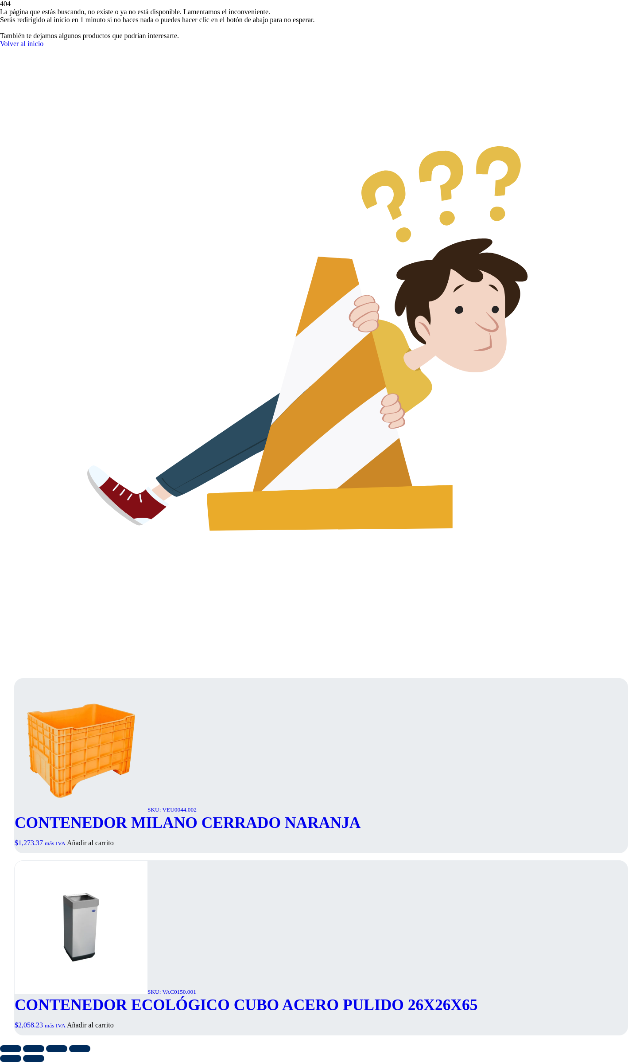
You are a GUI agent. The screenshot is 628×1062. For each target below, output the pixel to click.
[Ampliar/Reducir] (10, 1048)
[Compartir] (56, 1048)
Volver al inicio (21, 43)
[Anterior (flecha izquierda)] (10, 1058)
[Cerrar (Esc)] (79, 1048)
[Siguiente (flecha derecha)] (33, 1058)
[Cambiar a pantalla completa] (33, 1048)
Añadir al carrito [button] (90, 843)
